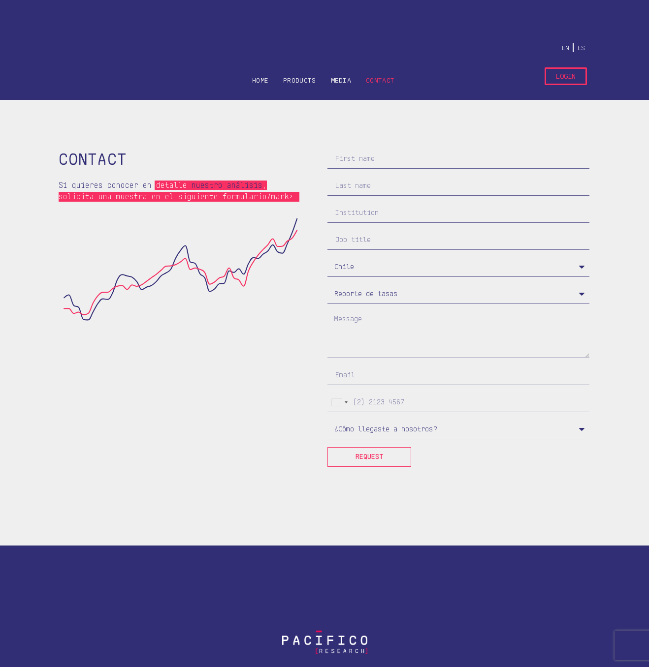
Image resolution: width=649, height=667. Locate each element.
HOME (260, 80)
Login (566, 76)
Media (341, 80)
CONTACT (380, 80)
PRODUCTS (299, 80)
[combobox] (339, 402)
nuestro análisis (227, 185)
